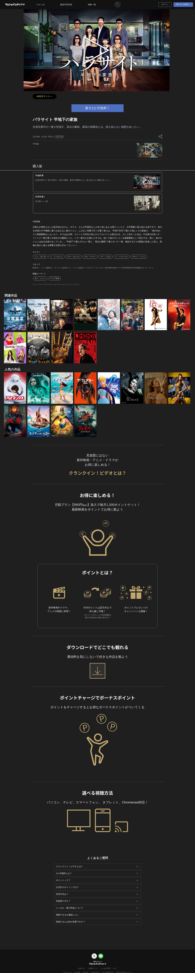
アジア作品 (54, 278)
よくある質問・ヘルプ (108, 968)
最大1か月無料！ (183, 4)
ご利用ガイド (92, 968)
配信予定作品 (66, 4)
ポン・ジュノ (40, 278)
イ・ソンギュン (56, 256)
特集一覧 (92, 4)
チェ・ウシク (89, 256)
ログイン (165, 4)
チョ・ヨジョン (73, 256)
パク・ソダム (105, 256)
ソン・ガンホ (40, 256)
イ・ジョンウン (121, 256)
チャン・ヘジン (138, 256)
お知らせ (81, 968)
